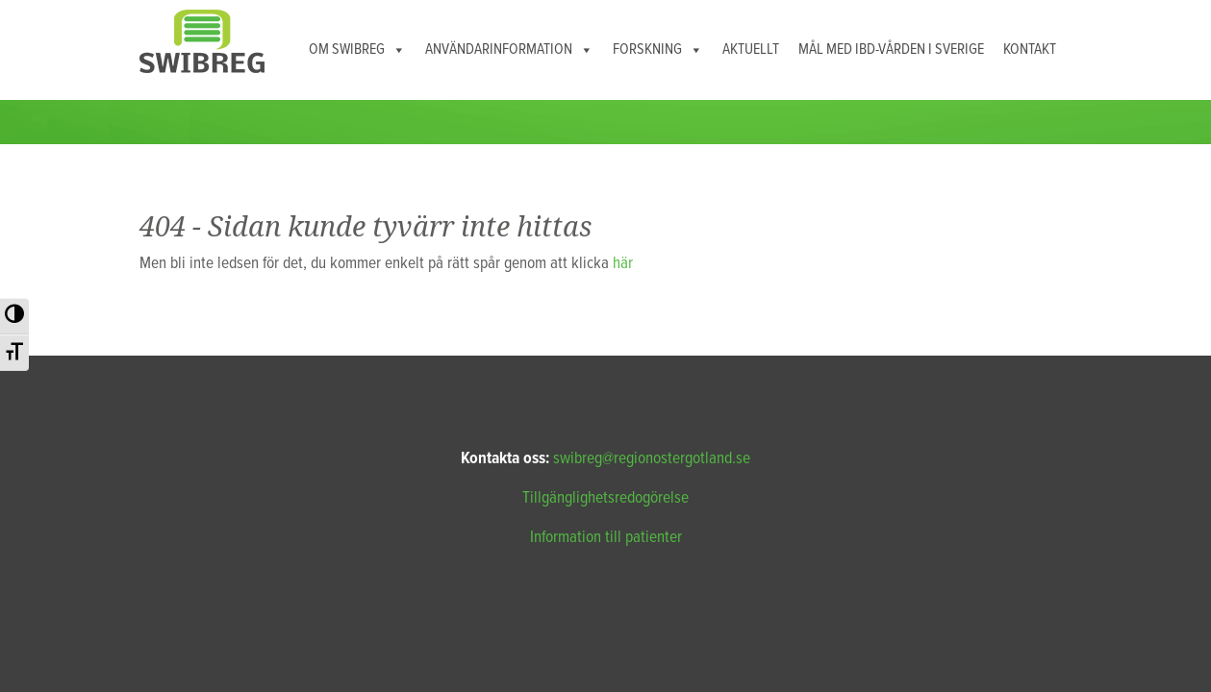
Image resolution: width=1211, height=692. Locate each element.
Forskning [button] (658, 50)
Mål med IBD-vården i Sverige (891, 49)
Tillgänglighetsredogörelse (605, 498)
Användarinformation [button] (509, 50)
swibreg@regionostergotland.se (651, 459)
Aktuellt (750, 49)
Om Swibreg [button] (357, 50)
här (623, 264)
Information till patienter (606, 538)
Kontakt (1029, 49)
